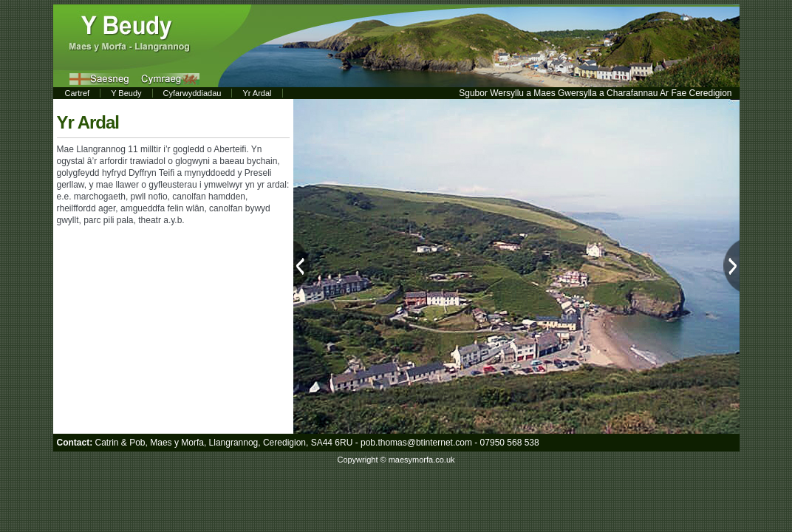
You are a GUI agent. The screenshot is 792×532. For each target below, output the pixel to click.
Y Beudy (126, 93)
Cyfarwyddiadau (192, 93)
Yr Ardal (256, 93)
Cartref (77, 93)
